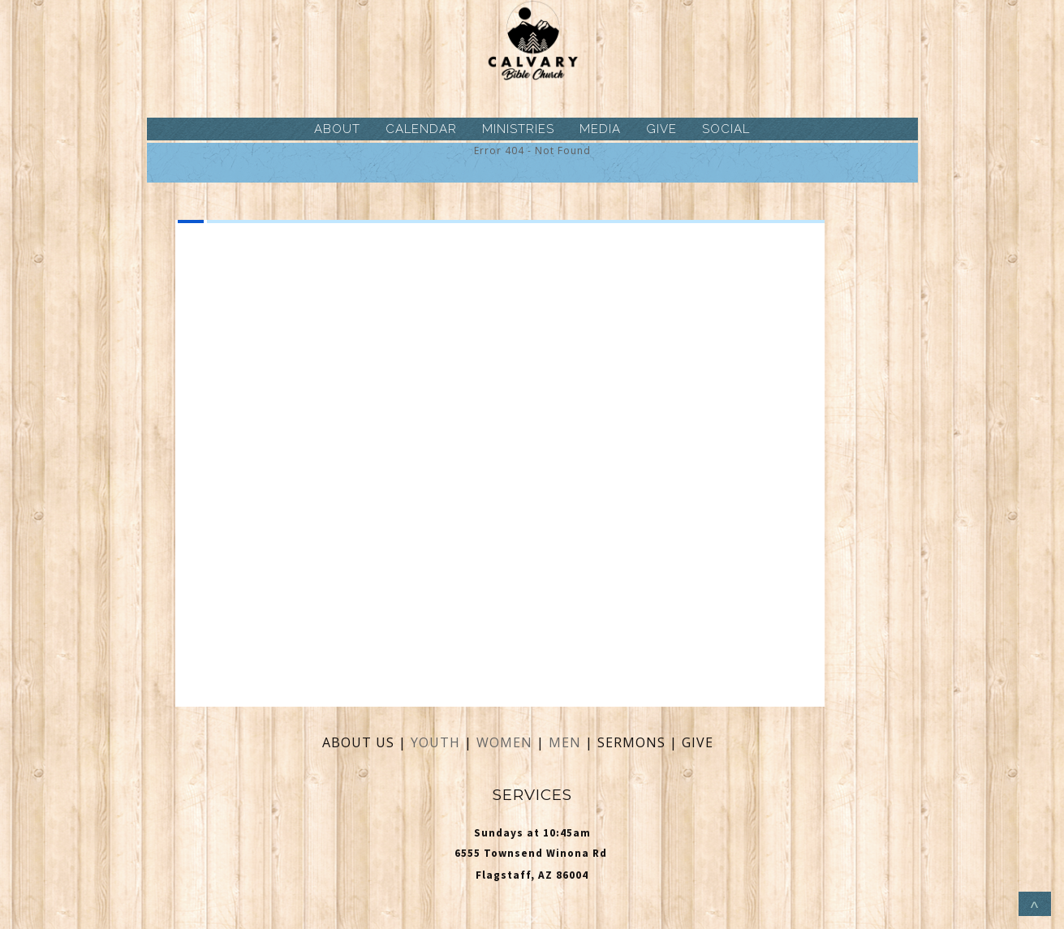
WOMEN (506, 742)
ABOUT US (358, 742)
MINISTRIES (518, 129)
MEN (565, 742)
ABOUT (337, 129)
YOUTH (435, 742)
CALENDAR (421, 129)
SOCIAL (726, 129)
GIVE (661, 129)
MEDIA (600, 129)
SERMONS (633, 742)
